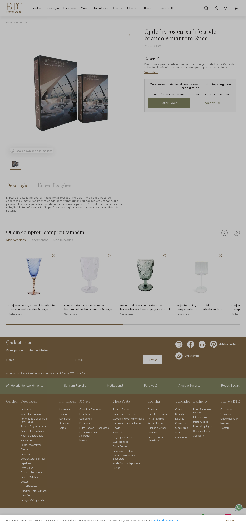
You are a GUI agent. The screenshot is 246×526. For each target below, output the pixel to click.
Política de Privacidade (166, 520)
